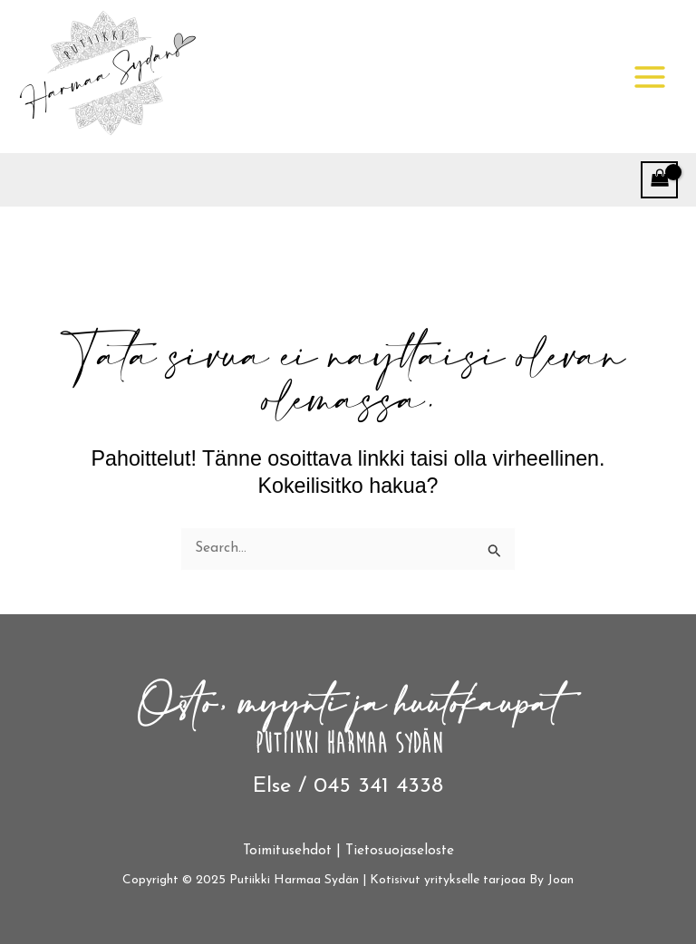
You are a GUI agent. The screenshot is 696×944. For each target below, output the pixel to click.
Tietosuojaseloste (399, 850)
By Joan (551, 880)
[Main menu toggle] (650, 77)
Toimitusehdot (287, 850)
